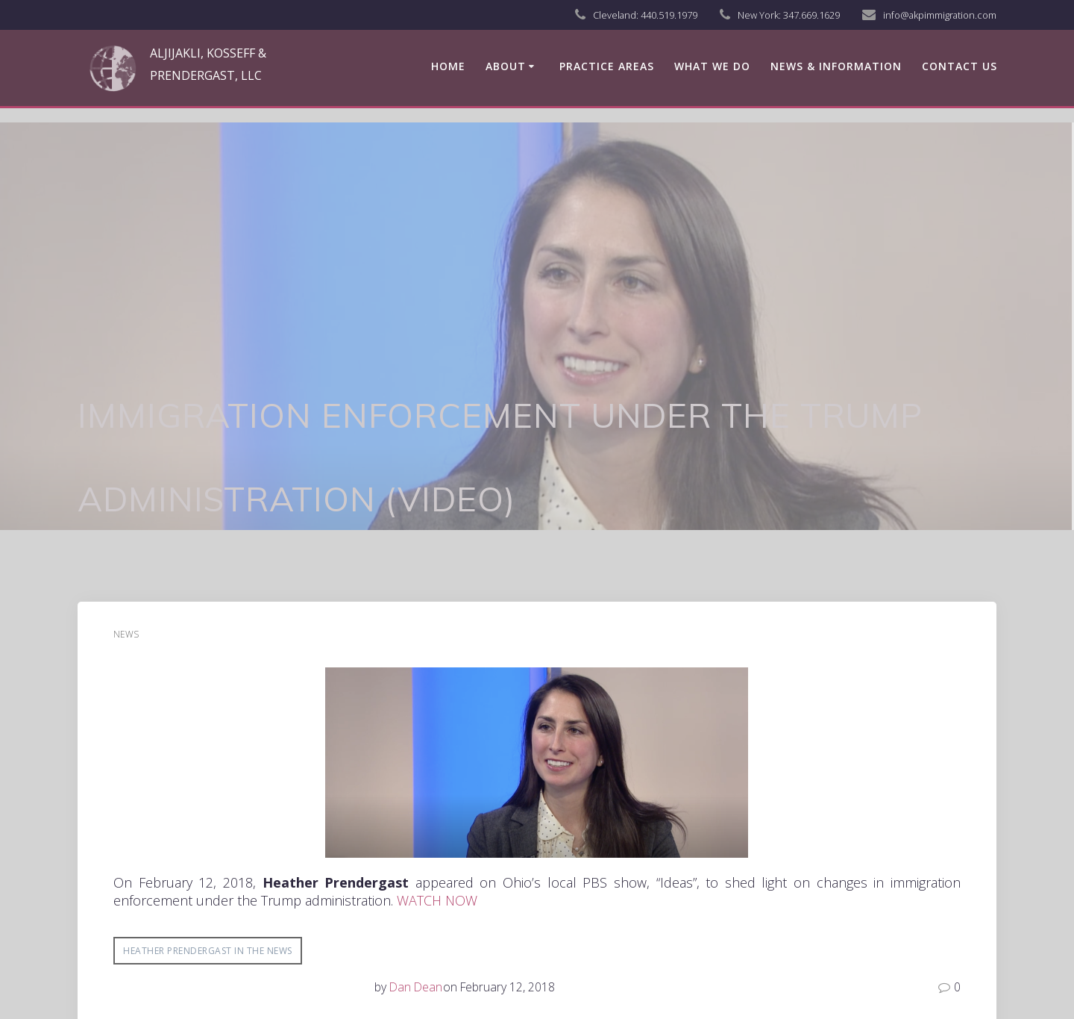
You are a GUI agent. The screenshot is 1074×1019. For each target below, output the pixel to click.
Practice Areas (606, 66)
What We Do (712, 66)
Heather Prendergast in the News (207, 950)
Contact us (959, 66)
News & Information (836, 66)
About (506, 66)
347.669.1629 (811, 15)
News (126, 634)
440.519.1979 (669, 15)
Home (448, 66)
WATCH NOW (437, 900)
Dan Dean (415, 987)
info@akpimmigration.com (939, 15)
